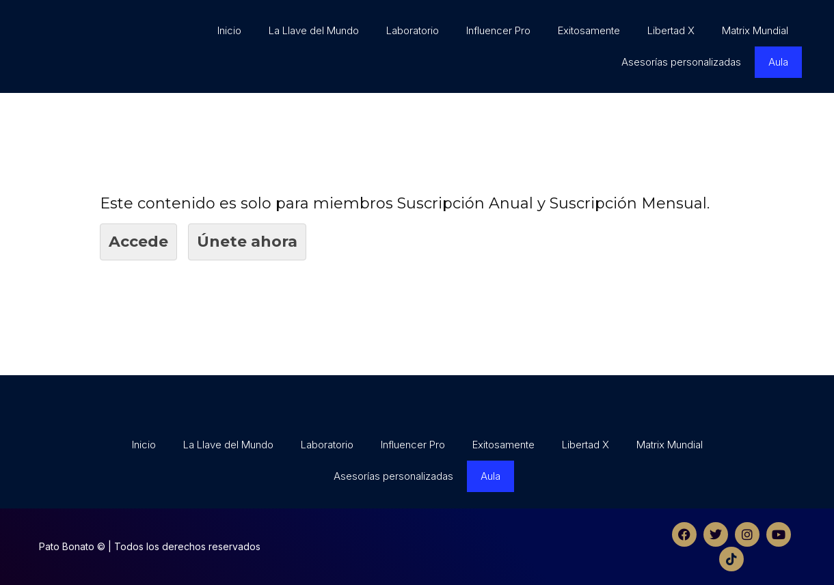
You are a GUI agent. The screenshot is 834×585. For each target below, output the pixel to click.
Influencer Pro (498, 30)
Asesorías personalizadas (681, 61)
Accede (138, 241)
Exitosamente (589, 30)
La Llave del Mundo (314, 30)
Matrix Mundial (755, 30)
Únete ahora (247, 241)
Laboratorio (412, 30)
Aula (778, 61)
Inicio (229, 30)
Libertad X (671, 30)
